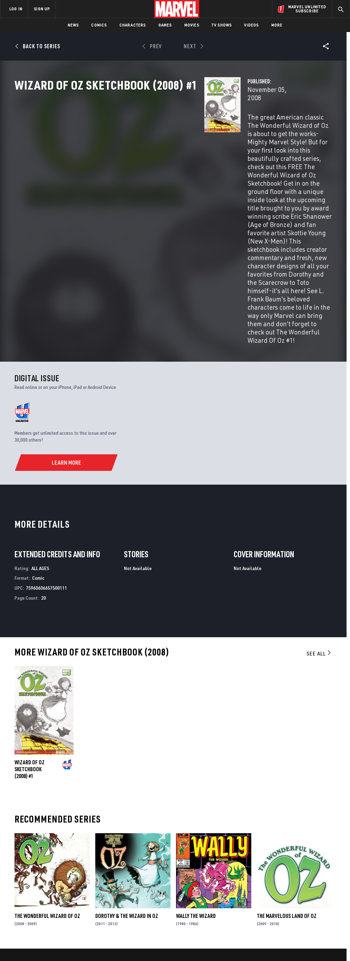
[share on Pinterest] (308, 888)
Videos (251, 25)
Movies (191, 25)
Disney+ (123, 866)
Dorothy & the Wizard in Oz (126, 789)
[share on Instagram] (308, 873)
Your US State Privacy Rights (107, 936)
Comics (99, 25)
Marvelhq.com (131, 876)
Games (165, 25)
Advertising (128, 856)
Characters (132, 25)
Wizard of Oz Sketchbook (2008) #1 (29, 643)
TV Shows (222, 25)
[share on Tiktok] (274, 902)
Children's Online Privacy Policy (214, 936)
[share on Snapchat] (292, 888)
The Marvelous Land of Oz (287, 789)
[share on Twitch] (326, 888)
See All (319, 527)
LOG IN (15, 8)
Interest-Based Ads (311, 936)
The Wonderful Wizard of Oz (47, 789)
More (277, 25)
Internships (70, 886)
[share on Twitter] (292, 873)
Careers (65, 876)
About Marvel (72, 856)
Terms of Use (30, 936)
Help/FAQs (67, 866)
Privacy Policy (61, 936)
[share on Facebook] (275, 873)
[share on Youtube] (274, 888)
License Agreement (268, 936)
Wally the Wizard (196, 789)
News (73, 25)
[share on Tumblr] (326, 873)
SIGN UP (42, 8)
